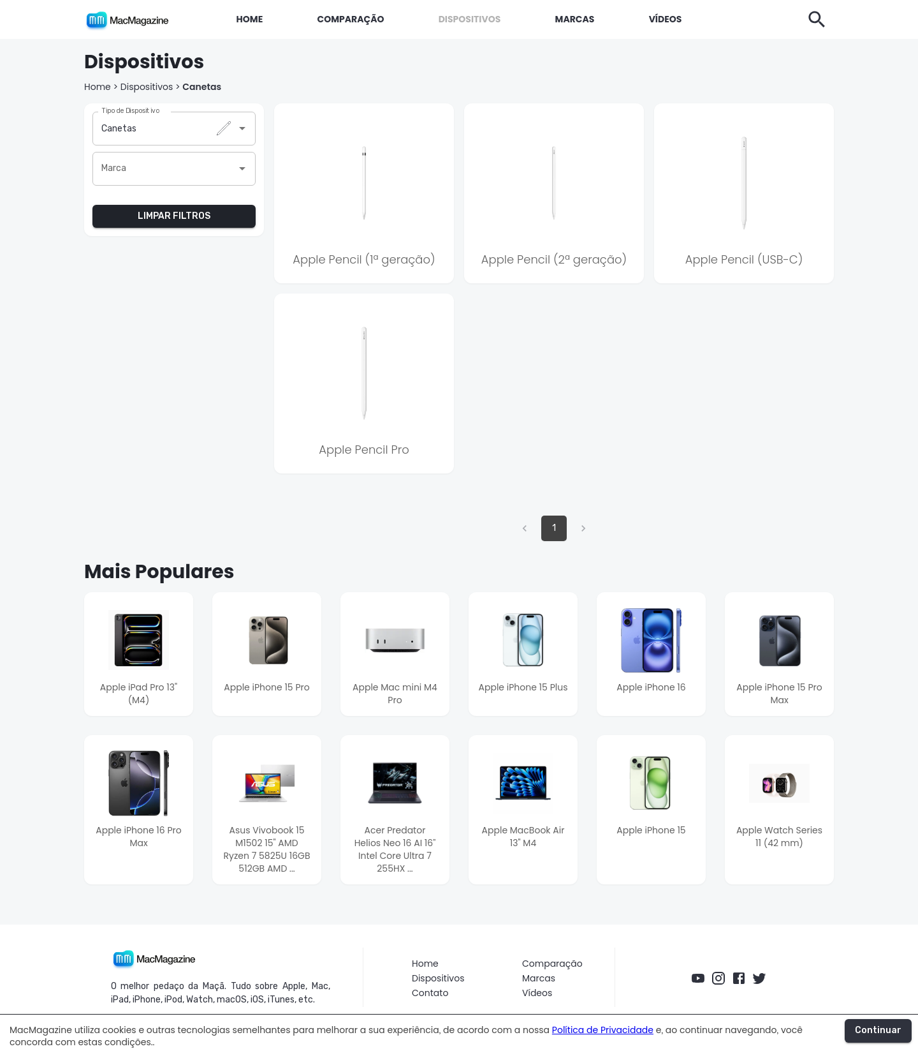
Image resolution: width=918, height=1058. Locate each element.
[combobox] (164, 128)
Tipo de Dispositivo (130, 110)
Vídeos (537, 993)
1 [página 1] (554, 528)
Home (97, 86)
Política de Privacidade (602, 1030)
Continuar (878, 1031)
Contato (430, 993)
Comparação (552, 964)
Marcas (538, 978)
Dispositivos (146, 86)
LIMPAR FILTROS (174, 216)
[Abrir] (242, 128)
